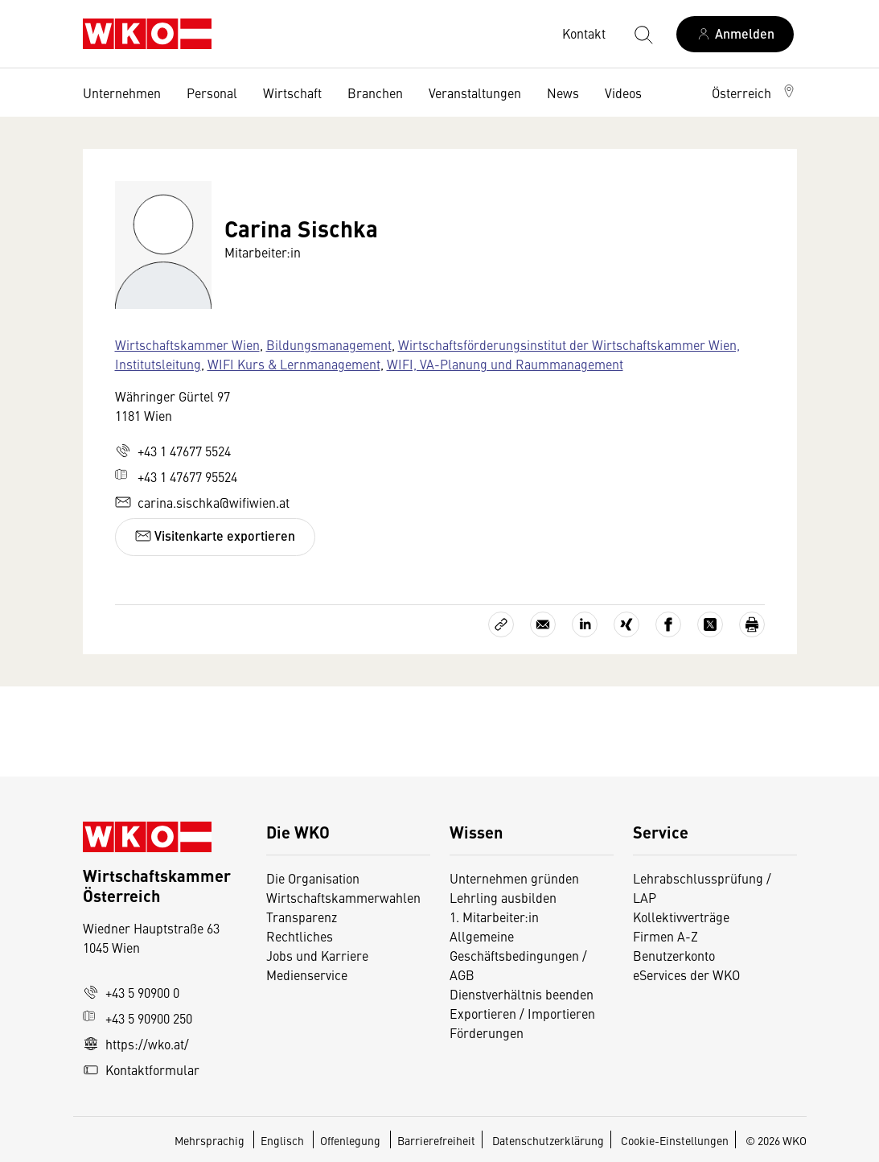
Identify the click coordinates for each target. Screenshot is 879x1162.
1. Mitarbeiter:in (494, 916)
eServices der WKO (686, 974)
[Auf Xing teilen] (626, 624)
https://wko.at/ (136, 1044)
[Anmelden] (735, 34)
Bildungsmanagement (329, 344)
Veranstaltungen (475, 92)
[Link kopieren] (501, 624)
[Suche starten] (642, 33)
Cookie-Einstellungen (675, 1140)
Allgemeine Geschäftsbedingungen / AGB (518, 955)
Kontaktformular (141, 1069)
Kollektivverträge (681, 916)
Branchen (375, 92)
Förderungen (487, 1032)
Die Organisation (312, 878)
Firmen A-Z (665, 936)
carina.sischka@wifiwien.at (202, 502)
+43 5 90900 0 (131, 992)
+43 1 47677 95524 (176, 476)
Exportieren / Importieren (522, 1013)
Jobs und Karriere (317, 955)
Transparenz (301, 916)
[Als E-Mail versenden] (543, 624)
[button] (754, 92)
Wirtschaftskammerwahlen (343, 897)
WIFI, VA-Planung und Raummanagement (505, 364)
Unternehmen (122, 92)
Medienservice (306, 974)
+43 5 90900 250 (137, 1018)
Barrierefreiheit (436, 1140)
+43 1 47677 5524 (173, 450)
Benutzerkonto (674, 955)
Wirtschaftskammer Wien (187, 344)
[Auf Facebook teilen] (668, 624)
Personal (212, 92)
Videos (623, 92)
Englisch (283, 1140)
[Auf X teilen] (710, 624)
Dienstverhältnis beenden (522, 994)
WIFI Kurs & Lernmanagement (293, 364)
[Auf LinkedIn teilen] (585, 624)
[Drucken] (752, 624)
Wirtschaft (292, 92)
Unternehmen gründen (514, 878)
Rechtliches (299, 936)
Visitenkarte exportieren (215, 535)
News (563, 92)
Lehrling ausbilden (503, 897)
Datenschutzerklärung (548, 1140)
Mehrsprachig (211, 1140)
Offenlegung (350, 1140)
